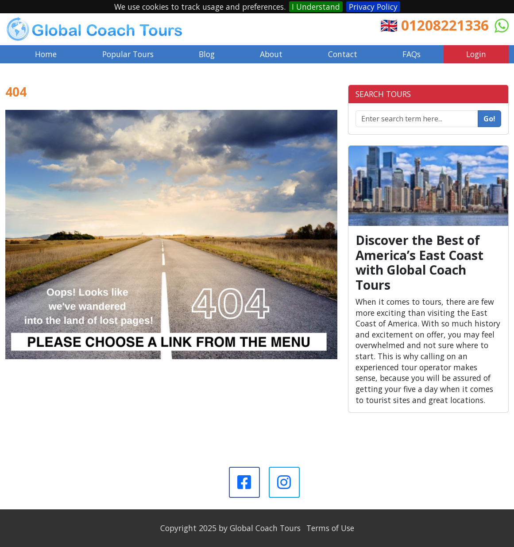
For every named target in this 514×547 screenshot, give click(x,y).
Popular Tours (128, 54)
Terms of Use (330, 528)
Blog (207, 54)
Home (46, 54)
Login (476, 54)
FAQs (411, 54)
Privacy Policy (373, 6)
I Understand (316, 6)
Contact (342, 54)
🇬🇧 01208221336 (434, 25)
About (271, 54)
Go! (489, 119)
